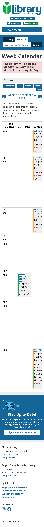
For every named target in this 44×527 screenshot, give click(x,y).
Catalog (8, 39)
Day (39, 89)
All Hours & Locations (23, 18)
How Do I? (14, 23)
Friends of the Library (13, 490)
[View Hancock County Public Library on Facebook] (9, 510)
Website (20, 39)
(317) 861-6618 (9, 475)
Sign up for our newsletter (22, 432)
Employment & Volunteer (15, 487)
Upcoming (9, 85)
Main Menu (12, 30)
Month (28, 85)
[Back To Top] (22, 521)
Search (36, 44)
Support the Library (12, 493)
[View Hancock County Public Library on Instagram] (4, 510)
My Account (30, 23)
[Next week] (40, 96)
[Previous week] (4, 96)
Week (37, 85)
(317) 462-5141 (9, 457)
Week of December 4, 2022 (22, 96)
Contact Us (8, 497)
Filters (11, 80)
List (19, 85)
